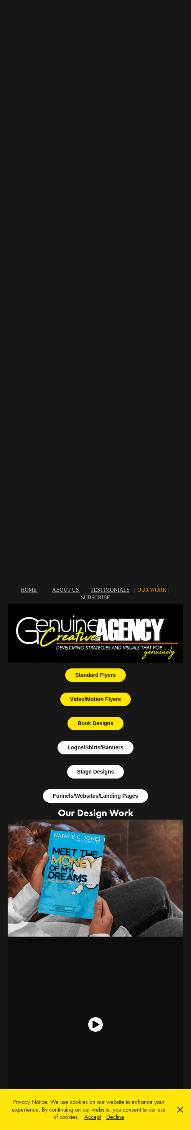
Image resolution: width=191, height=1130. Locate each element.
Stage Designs (95, 772)
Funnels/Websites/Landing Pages (95, 796)
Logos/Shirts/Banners (95, 747)
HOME (29, 590)
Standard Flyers (95, 675)
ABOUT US (66, 590)
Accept (92, 1116)
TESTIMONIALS (110, 590)
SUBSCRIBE (95, 597)
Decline (115, 1116)
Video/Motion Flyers (95, 699)
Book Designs (95, 723)
